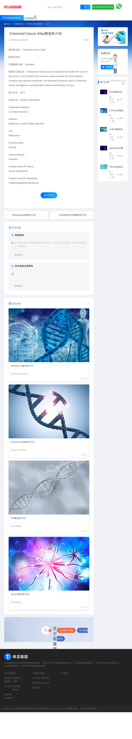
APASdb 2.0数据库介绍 (22, 366)
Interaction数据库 (18, 450)
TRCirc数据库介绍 (117, 166)
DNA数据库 (16, 526)
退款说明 (45, 683)
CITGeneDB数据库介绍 (117, 110)
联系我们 (36, 688)
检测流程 (19, 235)
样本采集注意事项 (24, 266)
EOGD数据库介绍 (117, 92)
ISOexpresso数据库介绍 (24, 215)
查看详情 (18, 255)
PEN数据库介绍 (18, 518)
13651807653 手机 (103, 7)
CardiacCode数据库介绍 (23, 442)
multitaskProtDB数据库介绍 (73, 215)
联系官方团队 (66, 630)
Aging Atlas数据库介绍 (117, 148)
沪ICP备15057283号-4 (89, 709)
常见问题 (36, 678)
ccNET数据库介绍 (117, 129)
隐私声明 (36, 683)
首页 (9, 24)
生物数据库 (18, 24)
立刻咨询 (107, 67)
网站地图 (73, 709)
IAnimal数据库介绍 (20, 594)
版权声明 (45, 678)
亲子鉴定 (8, 686)
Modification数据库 (34, 24)
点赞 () (49, 195)
